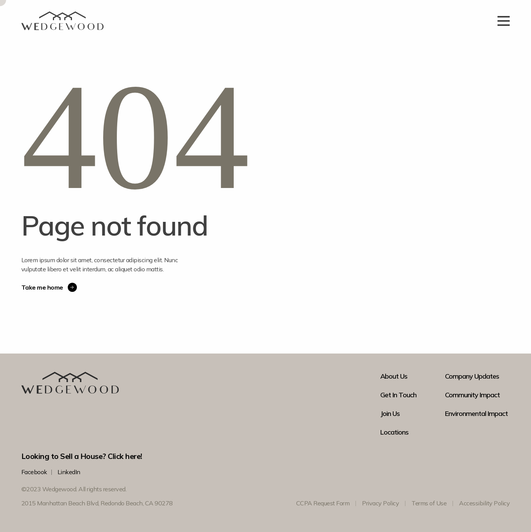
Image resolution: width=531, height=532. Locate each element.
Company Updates (472, 376)
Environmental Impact (476, 413)
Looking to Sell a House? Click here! (81, 456)
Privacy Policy (380, 503)
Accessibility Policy (484, 503)
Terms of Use (428, 503)
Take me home (49, 287)
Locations (394, 432)
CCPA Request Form (323, 503)
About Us (393, 376)
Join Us (390, 413)
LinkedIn (68, 472)
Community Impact (472, 395)
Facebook (34, 472)
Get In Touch (398, 395)
